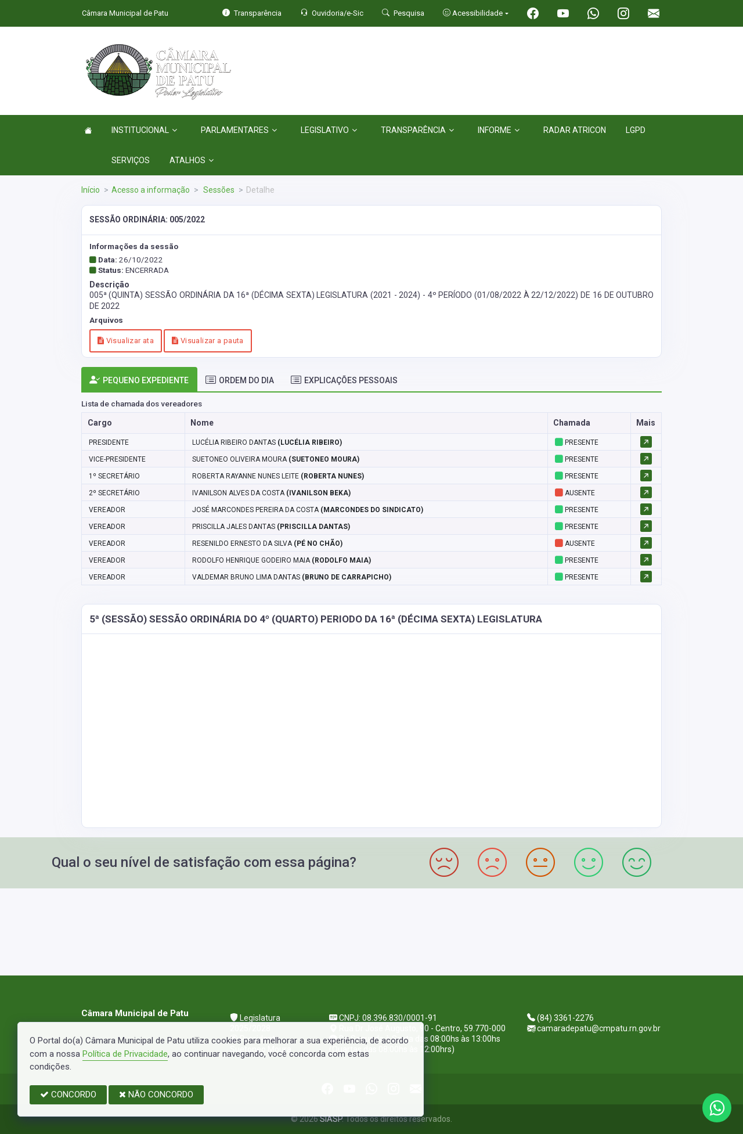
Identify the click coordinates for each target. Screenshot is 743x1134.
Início (90, 190)
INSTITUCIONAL (144, 130)
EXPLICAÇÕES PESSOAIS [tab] (344, 380)
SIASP (331, 1119)
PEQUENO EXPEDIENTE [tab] (139, 380)
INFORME (499, 130)
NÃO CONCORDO (156, 1094)
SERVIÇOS (130, 160)
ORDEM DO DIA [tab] (239, 380)
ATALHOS (191, 160)
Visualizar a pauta (208, 340)
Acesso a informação (150, 190)
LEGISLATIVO (329, 130)
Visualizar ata (126, 340)
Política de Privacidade (125, 1054)
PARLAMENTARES (239, 130)
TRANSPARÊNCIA (417, 130)
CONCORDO (68, 1094)
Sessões (218, 190)
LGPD (635, 130)
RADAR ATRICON (574, 130)
